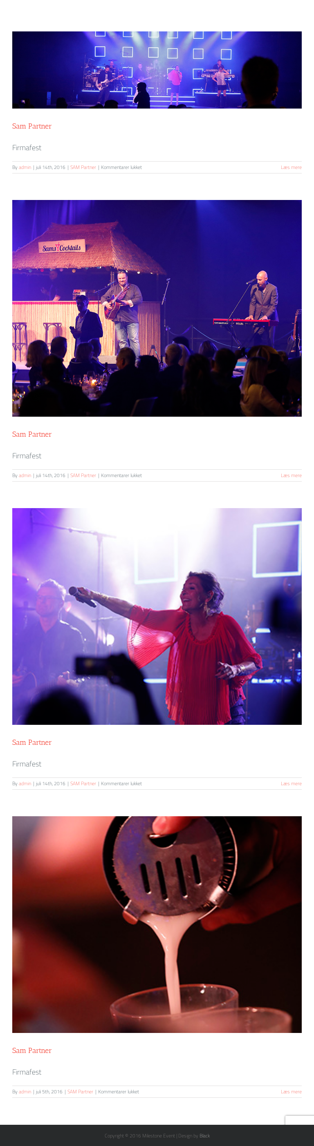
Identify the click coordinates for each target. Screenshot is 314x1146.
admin (25, 167)
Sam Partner (32, 126)
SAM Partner (83, 167)
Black (205, 1135)
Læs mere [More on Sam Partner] (291, 167)
